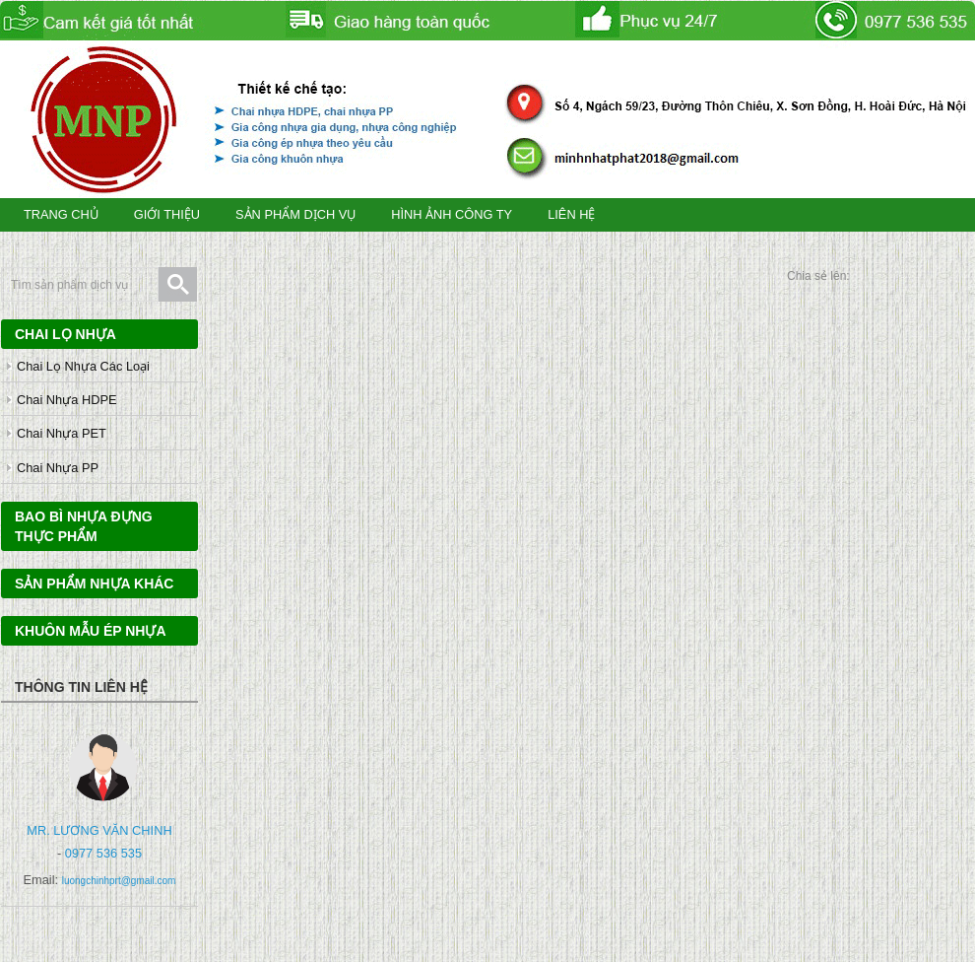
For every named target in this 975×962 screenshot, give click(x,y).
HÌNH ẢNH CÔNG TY (451, 214)
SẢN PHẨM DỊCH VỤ (295, 214)
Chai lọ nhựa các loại (83, 366)
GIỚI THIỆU (167, 214)
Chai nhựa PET (61, 433)
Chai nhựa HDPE (66, 399)
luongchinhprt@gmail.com (119, 880)
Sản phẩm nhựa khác (94, 583)
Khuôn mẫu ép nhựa (90, 631)
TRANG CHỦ (61, 214)
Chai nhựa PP (57, 467)
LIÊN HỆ (571, 214)
